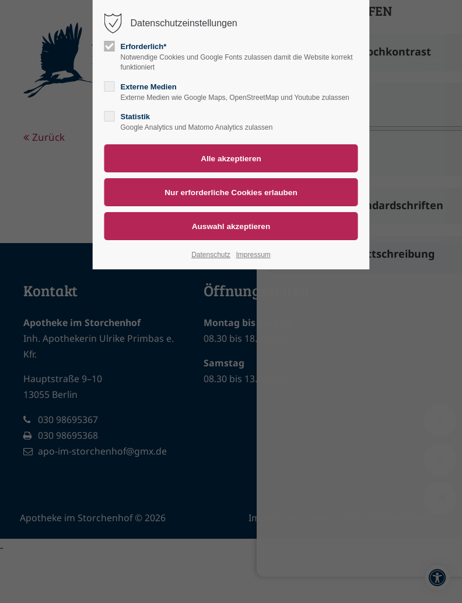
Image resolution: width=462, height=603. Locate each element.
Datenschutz (210, 255)
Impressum (253, 255)
